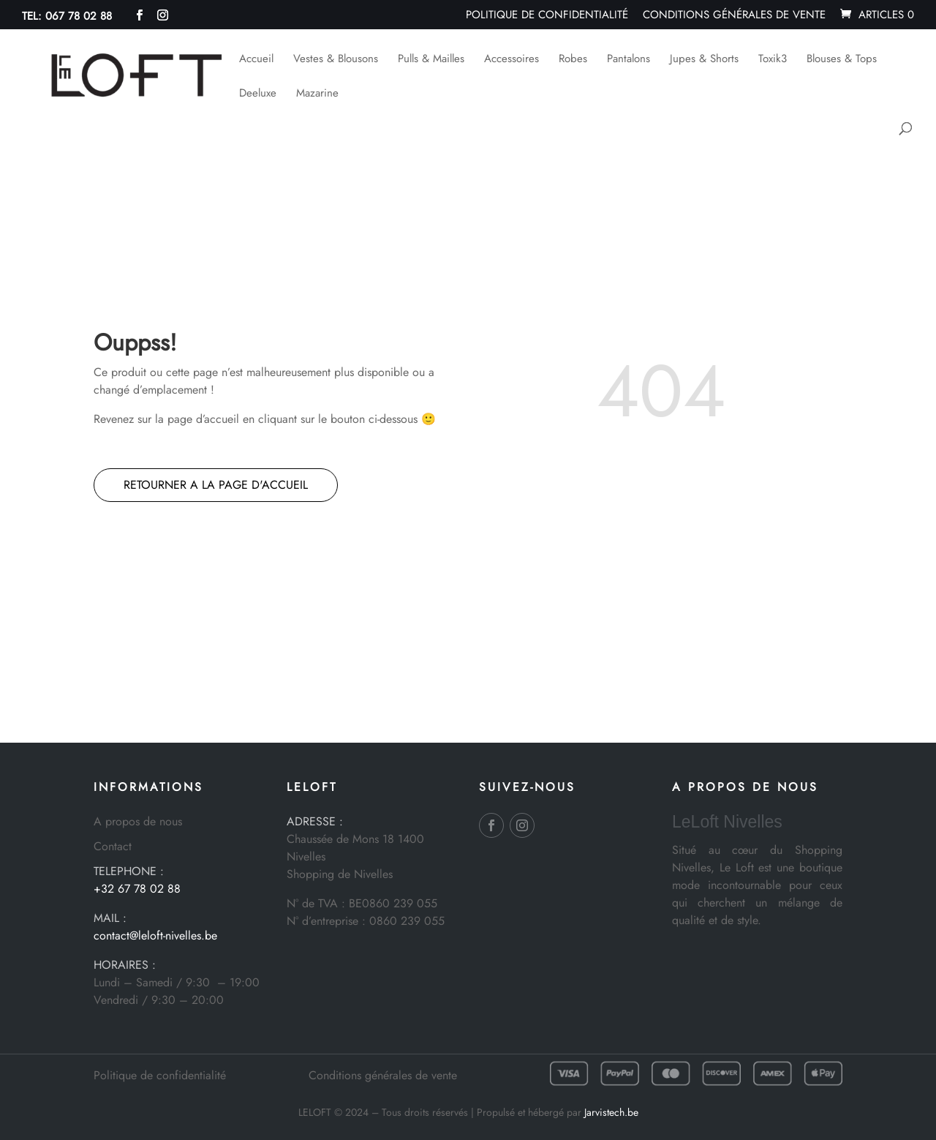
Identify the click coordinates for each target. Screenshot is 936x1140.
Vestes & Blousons (335, 60)
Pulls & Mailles (431, 60)
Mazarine (317, 94)
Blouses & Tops (842, 60)
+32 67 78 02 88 (137, 888)
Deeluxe (257, 94)
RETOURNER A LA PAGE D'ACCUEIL (216, 484)
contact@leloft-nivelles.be (155, 935)
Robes (573, 60)
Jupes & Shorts (704, 60)
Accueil (256, 60)
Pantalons (628, 60)
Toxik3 (772, 60)
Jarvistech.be (611, 1112)
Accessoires (511, 60)
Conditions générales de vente (734, 16)
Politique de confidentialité (547, 16)
